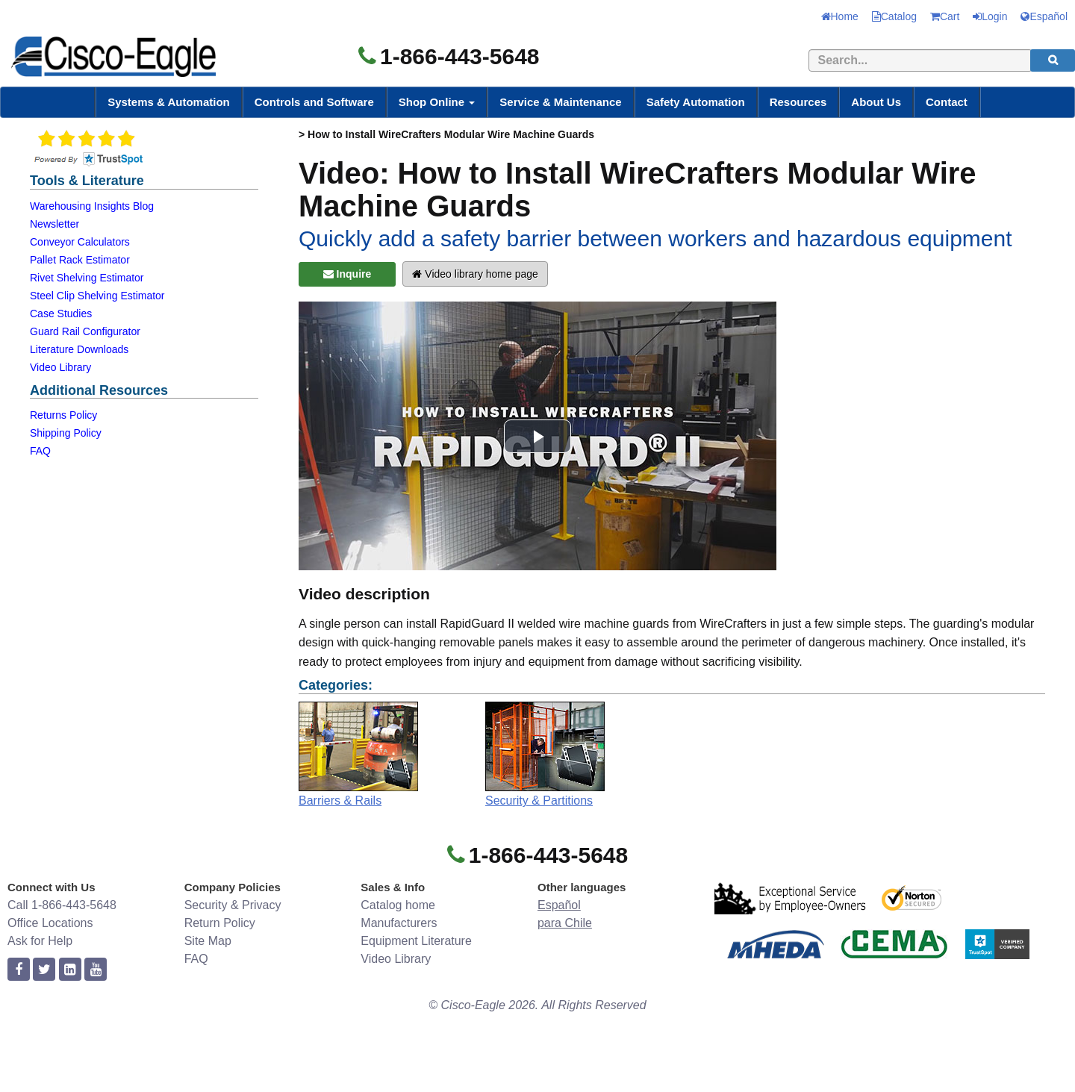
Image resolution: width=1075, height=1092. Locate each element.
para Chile (565, 923)
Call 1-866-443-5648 (61, 905)
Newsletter (54, 224)
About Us (876, 102)
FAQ (40, 451)
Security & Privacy (232, 905)
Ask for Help (39, 941)
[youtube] (95, 970)
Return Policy (219, 923)
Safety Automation (695, 102)
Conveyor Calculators (80, 242)
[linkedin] (70, 970)
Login (990, 16)
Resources (798, 102)
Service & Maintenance (560, 102)
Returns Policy (63, 415)
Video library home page (475, 274)
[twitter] (44, 970)
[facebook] (18, 970)
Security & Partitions (539, 800)
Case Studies (61, 313)
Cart (944, 16)
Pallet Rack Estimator (80, 260)
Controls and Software (314, 102)
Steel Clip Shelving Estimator (97, 296)
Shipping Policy (66, 433)
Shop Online (437, 102)
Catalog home (398, 905)
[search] (1052, 60)
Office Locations (50, 923)
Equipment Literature (416, 941)
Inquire (347, 274)
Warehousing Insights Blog (92, 206)
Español (1044, 16)
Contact (947, 102)
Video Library (60, 367)
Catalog (894, 16)
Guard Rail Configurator (85, 331)
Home (840, 16)
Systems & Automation (169, 102)
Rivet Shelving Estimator (87, 278)
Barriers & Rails (340, 800)
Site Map (207, 941)
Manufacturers (399, 923)
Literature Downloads (79, 349)
